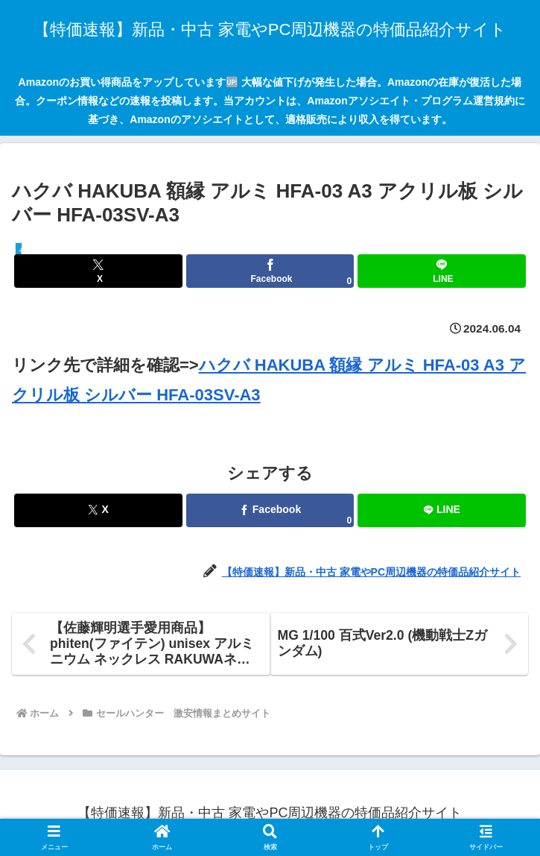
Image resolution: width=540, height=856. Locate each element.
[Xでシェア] (98, 271)
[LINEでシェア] (441, 271)
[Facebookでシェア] (270, 271)
